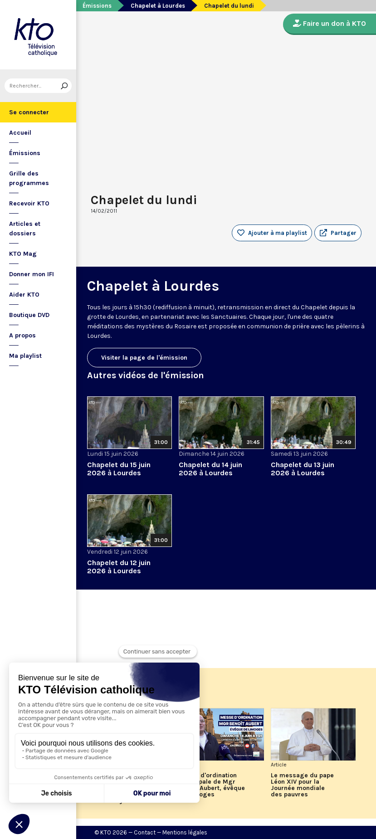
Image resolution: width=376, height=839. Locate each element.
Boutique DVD (29, 315)
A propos (22, 335)
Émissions (24, 153)
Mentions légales (184, 832)
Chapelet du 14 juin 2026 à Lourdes (210, 468)
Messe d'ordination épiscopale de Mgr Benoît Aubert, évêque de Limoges (212, 785)
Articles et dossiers (24, 228)
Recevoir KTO (29, 203)
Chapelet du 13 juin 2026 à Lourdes (302, 468)
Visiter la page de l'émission (144, 357)
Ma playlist (25, 356)
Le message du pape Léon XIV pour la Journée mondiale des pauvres (302, 785)
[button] (337, 233)
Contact (145, 832)
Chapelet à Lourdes (158, 5)
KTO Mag (23, 254)
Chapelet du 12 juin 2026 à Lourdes (119, 566)
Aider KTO (24, 294)
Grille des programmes (29, 178)
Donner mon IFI (31, 274)
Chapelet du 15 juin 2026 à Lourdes (119, 468)
